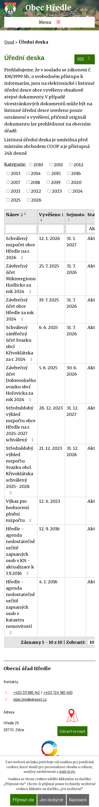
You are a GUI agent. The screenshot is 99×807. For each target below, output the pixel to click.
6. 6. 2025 (48, 327)
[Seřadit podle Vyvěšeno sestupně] (41, 221)
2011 (58, 164)
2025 (16, 200)
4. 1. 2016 (48, 581)
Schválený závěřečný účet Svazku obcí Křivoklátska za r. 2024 (20, 343)
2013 (15, 173)
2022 (36, 191)
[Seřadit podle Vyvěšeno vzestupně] (41, 219)
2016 (76, 173)
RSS (84, 59)
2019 (55, 182)
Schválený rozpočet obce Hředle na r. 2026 (20, 248)
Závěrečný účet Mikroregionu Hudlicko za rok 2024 (21, 278)
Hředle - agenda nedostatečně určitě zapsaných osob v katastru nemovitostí (20, 607)
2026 (36, 200)
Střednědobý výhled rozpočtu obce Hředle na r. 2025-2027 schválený (20, 423)
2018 (35, 182)
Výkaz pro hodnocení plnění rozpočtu (19, 511)
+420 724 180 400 (58, 692)
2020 (76, 182)
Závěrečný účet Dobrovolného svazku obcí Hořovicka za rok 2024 (21, 383)
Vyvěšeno (51, 214)
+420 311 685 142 (26, 692)
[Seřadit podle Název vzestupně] (25, 212)
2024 (77, 191)
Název (14, 214)
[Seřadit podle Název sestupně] (25, 214)
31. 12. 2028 (72, 451)
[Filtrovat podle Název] (21, 228)
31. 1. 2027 (71, 241)
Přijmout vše (23, 799)
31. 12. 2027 (72, 411)
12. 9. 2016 (49, 528)
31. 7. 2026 (71, 269)
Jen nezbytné (51, 799)
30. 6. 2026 (71, 371)
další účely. (67, 772)
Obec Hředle (48, 7)
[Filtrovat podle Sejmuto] (75, 228)
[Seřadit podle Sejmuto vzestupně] (69, 219)
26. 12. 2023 (51, 408)
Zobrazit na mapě (72, 731)
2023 (57, 191)
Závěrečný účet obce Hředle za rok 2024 (20, 309)
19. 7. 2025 (49, 300)
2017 (15, 182)
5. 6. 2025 (48, 367)
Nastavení (77, 799)
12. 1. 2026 (49, 238)
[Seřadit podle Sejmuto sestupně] (69, 221)
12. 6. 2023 (49, 501)
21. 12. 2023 (50, 448)
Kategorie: (15, 164)
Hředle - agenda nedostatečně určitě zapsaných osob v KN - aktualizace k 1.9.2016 (20, 551)
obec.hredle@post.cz (30, 699)
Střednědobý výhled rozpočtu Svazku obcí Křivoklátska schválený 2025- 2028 (19, 470)
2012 (78, 164)
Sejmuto (75, 214)
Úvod (9, 42)
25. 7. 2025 (49, 266)
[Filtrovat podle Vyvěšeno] (51, 228)
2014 (36, 173)
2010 (38, 164)
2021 (15, 191)
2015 (56, 173)
